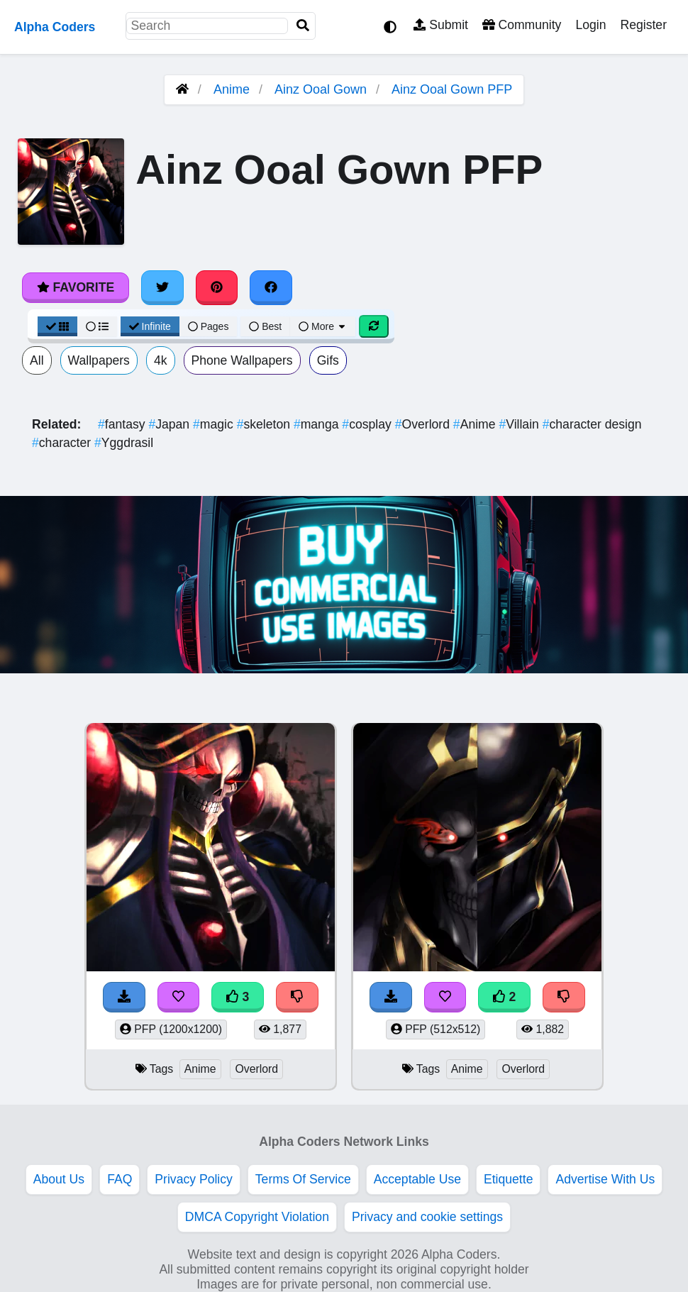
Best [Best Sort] (265, 326)
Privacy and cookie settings (427, 1217)
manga (318, 424)
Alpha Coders (54, 27)
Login (590, 25)
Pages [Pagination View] (208, 326)
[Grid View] (57, 326)
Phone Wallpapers (242, 360)
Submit (441, 25)
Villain (520, 424)
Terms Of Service (303, 1179)
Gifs (328, 360)
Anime (231, 89)
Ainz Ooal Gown (320, 89)
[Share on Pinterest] (217, 287)
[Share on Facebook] (271, 287)
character (63, 443)
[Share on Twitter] (162, 287)
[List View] (97, 326)
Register (643, 25)
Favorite (75, 287)
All (37, 360)
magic (215, 424)
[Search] (303, 26)
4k (160, 360)
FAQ (119, 1179)
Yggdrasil (123, 443)
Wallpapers (99, 360)
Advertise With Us (605, 1179)
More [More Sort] (323, 326)
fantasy (123, 424)
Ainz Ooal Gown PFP (452, 89)
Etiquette (508, 1179)
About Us (58, 1179)
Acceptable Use (417, 1179)
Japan (170, 424)
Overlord (424, 424)
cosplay (368, 424)
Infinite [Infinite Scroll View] (150, 326)
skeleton (265, 424)
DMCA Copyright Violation (257, 1217)
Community (521, 25)
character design (592, 424)
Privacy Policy (194, 1179)
